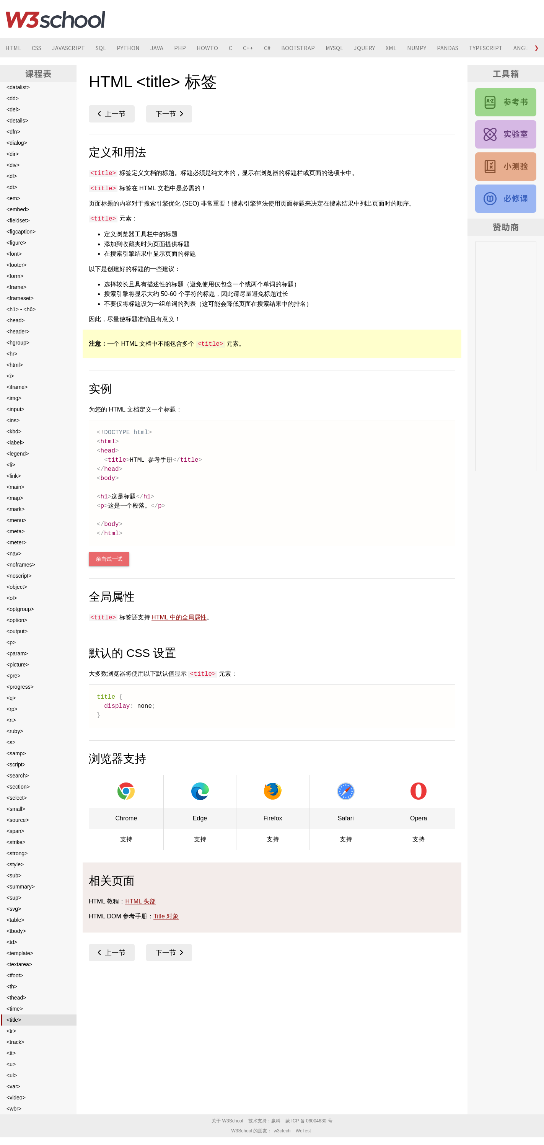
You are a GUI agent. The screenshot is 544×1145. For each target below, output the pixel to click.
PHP (180, 48)
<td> (12, 942)
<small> (16, 809)
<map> (15, 498)
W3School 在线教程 (55, 19)
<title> (14, 1020)
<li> (11, 465)
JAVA (156, 48)
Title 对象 (166, 916)
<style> (15, 864)
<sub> (14, 875)
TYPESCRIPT (486, 48)
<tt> (11, 1053)
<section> (18, 787)
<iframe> (17, 387)
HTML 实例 (505, 134)
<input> (15, 409)
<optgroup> (20, 609)
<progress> (20, 687)
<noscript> (19, 576)
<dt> (12, 187)
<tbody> (16, 931)
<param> (17, 653)
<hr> (12, 354)
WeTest (303, 1131)
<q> (11, 698)
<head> (16, 320)
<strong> (17, 853)
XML (391, 48)
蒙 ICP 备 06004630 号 (308, 1121)
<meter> (16, 542)
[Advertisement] (272, 1035)
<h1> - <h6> (21, 309)
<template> (20, 953)
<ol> (12, 598)
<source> (18, 820)
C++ (248, 48)
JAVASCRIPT (68, 48)
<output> (17, 631)
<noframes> (21, 565)
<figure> (16, 243)
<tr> (11, 1031)
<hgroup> (18, 343)
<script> (16, 764)
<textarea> (19, 964)
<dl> (12, 176)
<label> (15, 442)
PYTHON (128, 48)
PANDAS (447, 48)
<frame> (16, 287)
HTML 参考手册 (505, 102)
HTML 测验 (505, 166)
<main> (15, 487)
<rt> (11, 720)
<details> (17, 121)
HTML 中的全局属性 (178, 617)
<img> (14, 398)
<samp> (16, 753)
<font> (14, 254)
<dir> (13, 154)
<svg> (14, 909)
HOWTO (207, 48)
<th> (12, 986)
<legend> (18, 454)
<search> (18, 776)
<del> (13, 109)
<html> (15, 365)
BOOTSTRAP (298, 48)
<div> (13, 165)
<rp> (12, 709)
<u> (11, 1064)
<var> (13, 1086)
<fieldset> (18, 220)
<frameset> (20, 298)
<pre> (14, 676)
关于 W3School (227, 1121)
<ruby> (15, 731)
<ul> (12, 1075)
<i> (10, 376)
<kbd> (14, 431)
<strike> (16, 842)
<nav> (14, 553)
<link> (14, 476)
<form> (15, 276)
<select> (17, 798)
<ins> (13, 420)
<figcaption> (21, 232)
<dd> (13, 98)
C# (267, 48)
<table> (15, 920)
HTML (13, 48)
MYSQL (334, 48)
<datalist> (18, 87)
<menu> (16, 520)
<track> (15, 1042)
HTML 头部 (140, 901)
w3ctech (282, 1131)
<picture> (18, 665)
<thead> (16, 998)
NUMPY (416, 48)
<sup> (14, 898)
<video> (16, 1097)
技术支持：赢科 (264, 1121)
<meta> (15, 531)
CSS (36, 48)
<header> (18, 331)
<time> (15, 1009)
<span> (15, 831)
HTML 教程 (505, 199)
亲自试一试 (109, 559)
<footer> (16, 265)
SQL (101, 48)
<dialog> (17, 143)
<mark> (15, 509)
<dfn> (13, 132)
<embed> (18, 209)
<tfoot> (15, 975)
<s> (11, 742)
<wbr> (14, 1109)
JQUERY (364, 48)
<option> (17, 620)
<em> (13, 198)
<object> (17, 587)
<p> (11, 642)
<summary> (21, 887)
